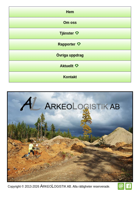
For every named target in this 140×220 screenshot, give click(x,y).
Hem (70, 12)
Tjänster (70, 33)
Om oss (70, 22)
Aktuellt (70, 66)
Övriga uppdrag (69, 55)
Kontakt (70, 77)
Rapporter (70, 44)
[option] (70, 137)
